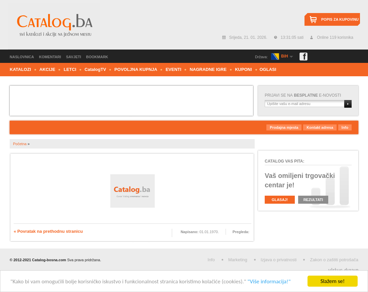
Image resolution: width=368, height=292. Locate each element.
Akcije (47, 69)
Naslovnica (22, 57)
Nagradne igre (208, 69)
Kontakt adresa (319, 127)
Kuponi (243, 69)
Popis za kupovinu (340, 19)
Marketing (237, 259)
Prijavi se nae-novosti (303, 95)
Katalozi (20, 69)
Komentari (50, 57)
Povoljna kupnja (135, 69)
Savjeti (73, 57)
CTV (95, 69)
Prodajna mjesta (284, 127)
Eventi (173, 69)
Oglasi (268, 69)
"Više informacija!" (268, 281)
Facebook (303, 57)
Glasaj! (280, 200)
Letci (70, 69)
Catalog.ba (54, 26)
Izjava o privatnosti (279, 259)
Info (345, 127)
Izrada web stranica (1, 269)
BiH (284, 56)
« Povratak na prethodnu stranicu (48, 231)
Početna (19, 144)
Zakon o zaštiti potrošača (334, 259)
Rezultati (313, 200)
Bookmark (97, 57)
